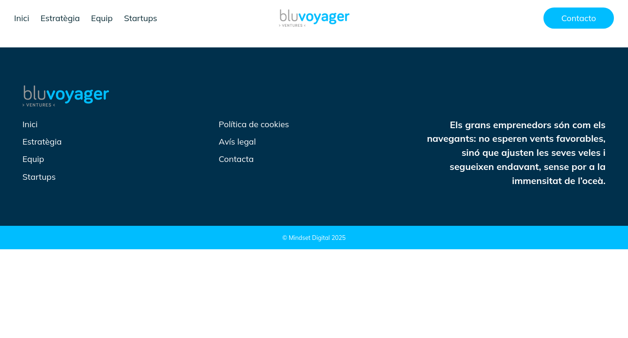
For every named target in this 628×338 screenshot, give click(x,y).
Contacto (578, 18)
